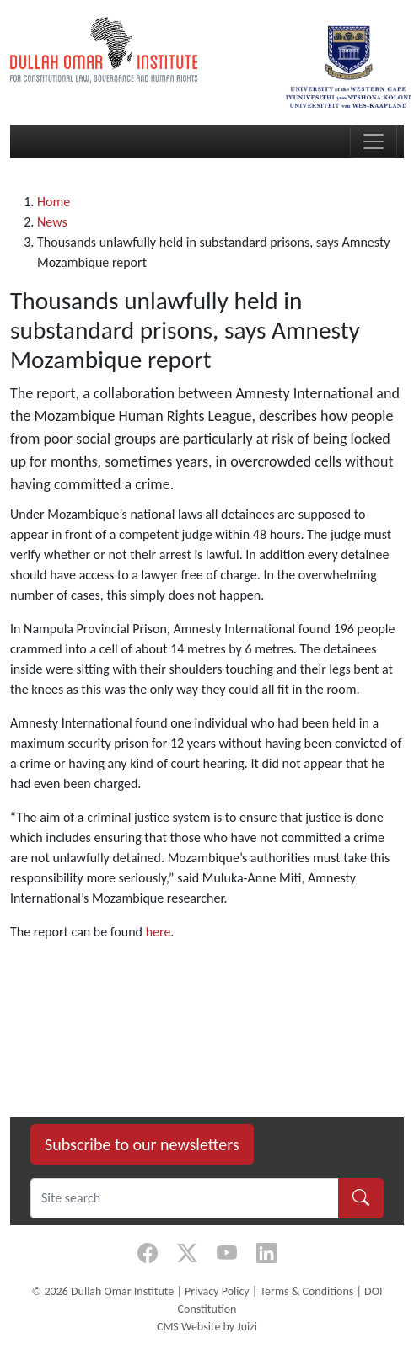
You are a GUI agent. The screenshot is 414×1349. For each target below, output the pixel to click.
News (52, 222)
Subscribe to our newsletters (142, 1144)
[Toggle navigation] (373, 141)
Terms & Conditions (306, 1291)
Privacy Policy (217, 1291)
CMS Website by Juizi (207, 1327)
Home (53, 202)
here (158, 932)
